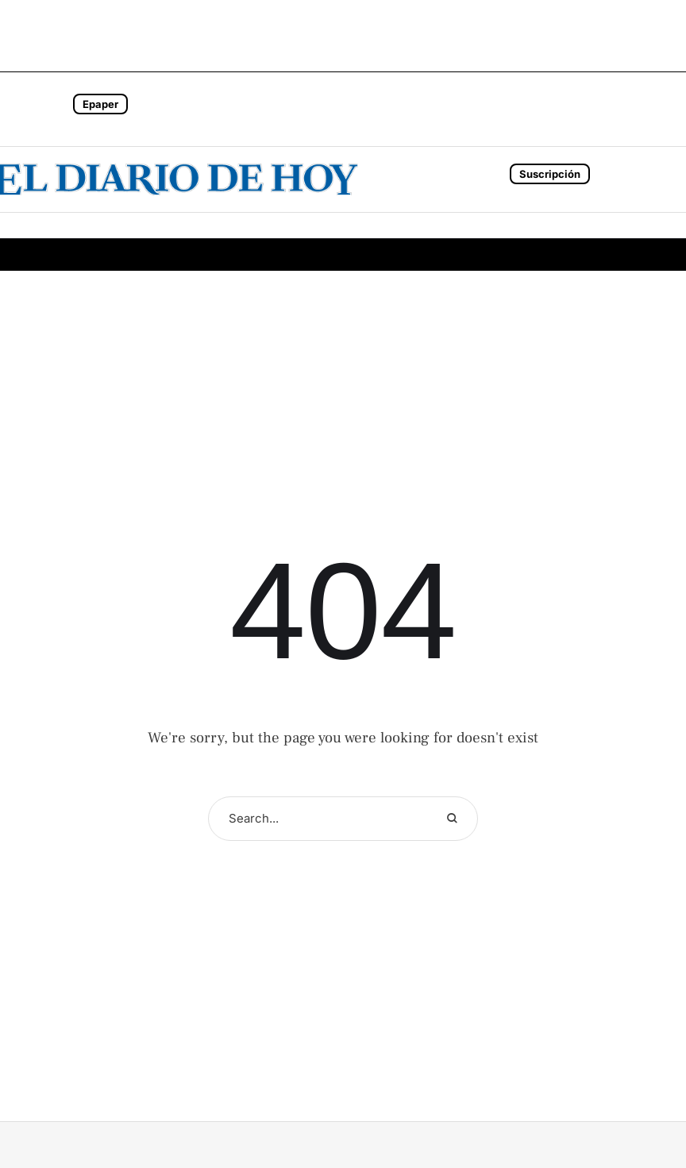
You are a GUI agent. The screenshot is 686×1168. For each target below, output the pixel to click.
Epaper (100, 104)
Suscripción (549, 174)
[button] (48, 109)
